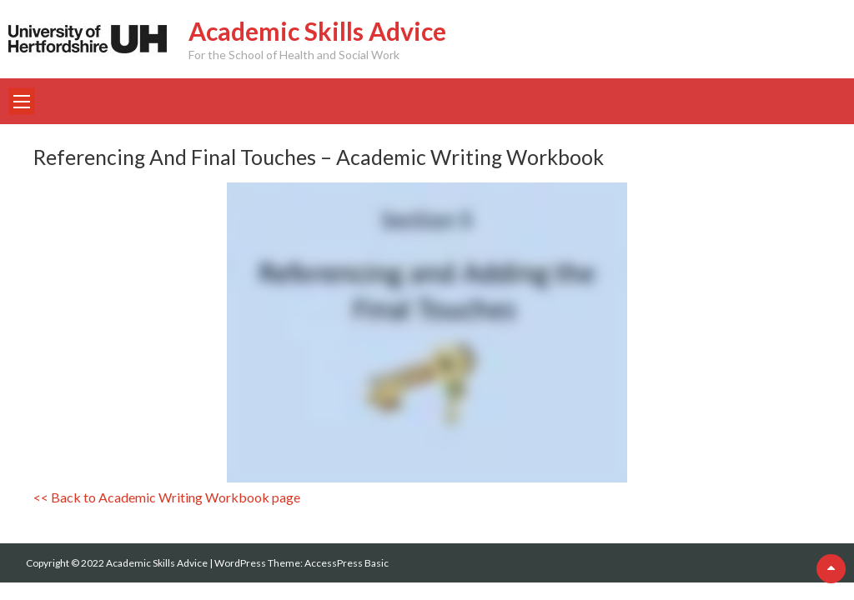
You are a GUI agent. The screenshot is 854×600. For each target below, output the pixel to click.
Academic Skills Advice (317, 31)
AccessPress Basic (346, 563)
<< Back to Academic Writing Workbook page (166, 497)
